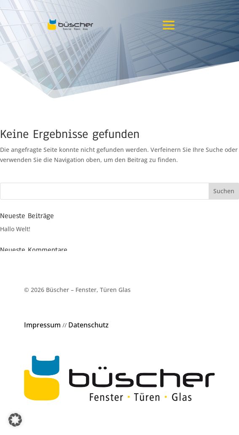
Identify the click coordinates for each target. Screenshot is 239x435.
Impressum (42, 325)
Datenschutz (88, 325)
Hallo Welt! (15, 229)
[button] (15, 420)
